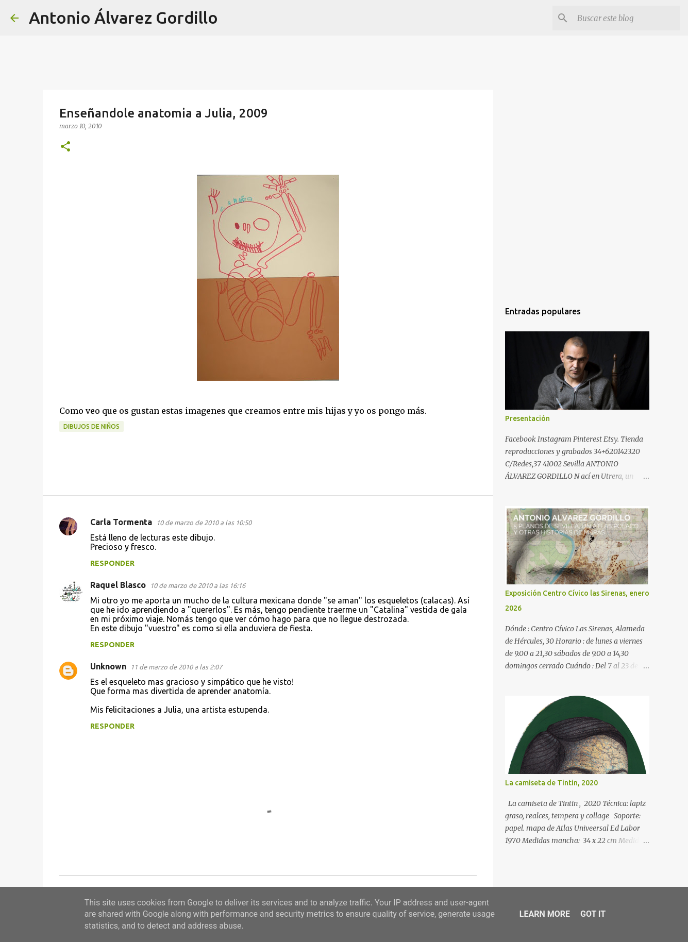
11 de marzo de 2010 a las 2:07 (176, 666)
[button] (65, 147)
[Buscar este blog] (626, 18)
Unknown (108, 666)
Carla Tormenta (121, 522)
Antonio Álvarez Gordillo (123, 17)
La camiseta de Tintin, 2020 (551, 783)
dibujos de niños (91, 426)
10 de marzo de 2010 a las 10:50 (203, 522)
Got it (593, 914)
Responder (112, 563)
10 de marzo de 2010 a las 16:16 (197, 585)
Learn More (544, 914)
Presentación (527, 418)
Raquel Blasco (118, 585)
